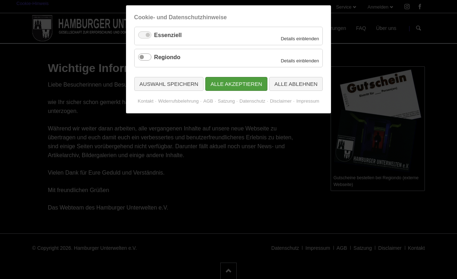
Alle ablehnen (296, 84)
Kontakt (146, 101)
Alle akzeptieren (236, 84)
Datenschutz (252, 101)
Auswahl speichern (169, 84)
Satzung (226, 101)
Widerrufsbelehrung (178, 101)
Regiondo (167, 57)
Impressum (307, 101)
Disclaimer (281, 101)
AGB (208, 101)
